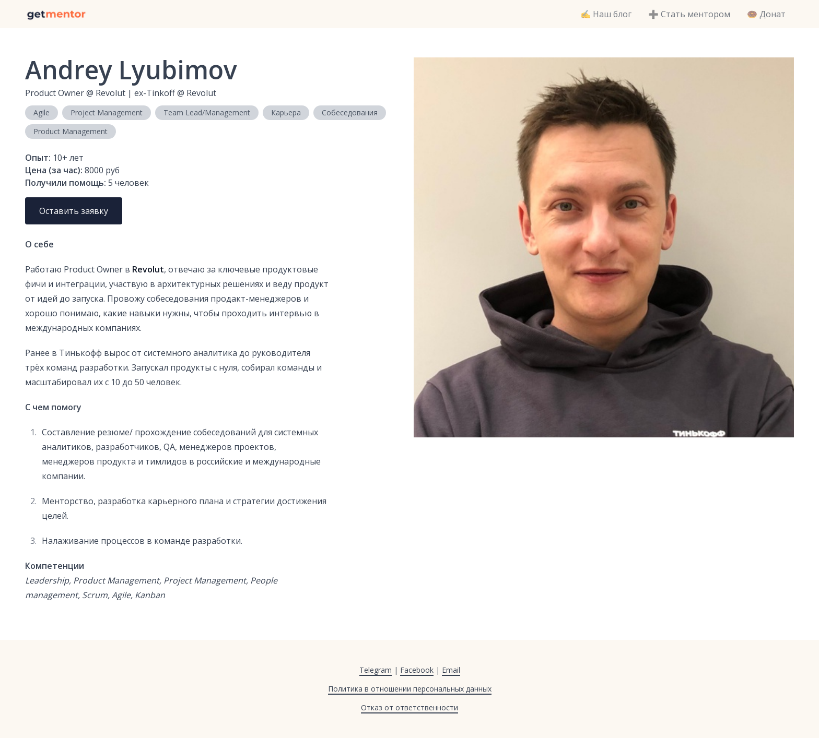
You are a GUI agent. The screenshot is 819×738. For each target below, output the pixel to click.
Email (451, 670)
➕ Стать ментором (689, 14)
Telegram (375, 670)
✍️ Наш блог (605, 14)
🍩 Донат (766, 14)
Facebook (417, 670)
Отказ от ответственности (409, 707)
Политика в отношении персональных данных (410, 689)
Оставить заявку (73, 211)
